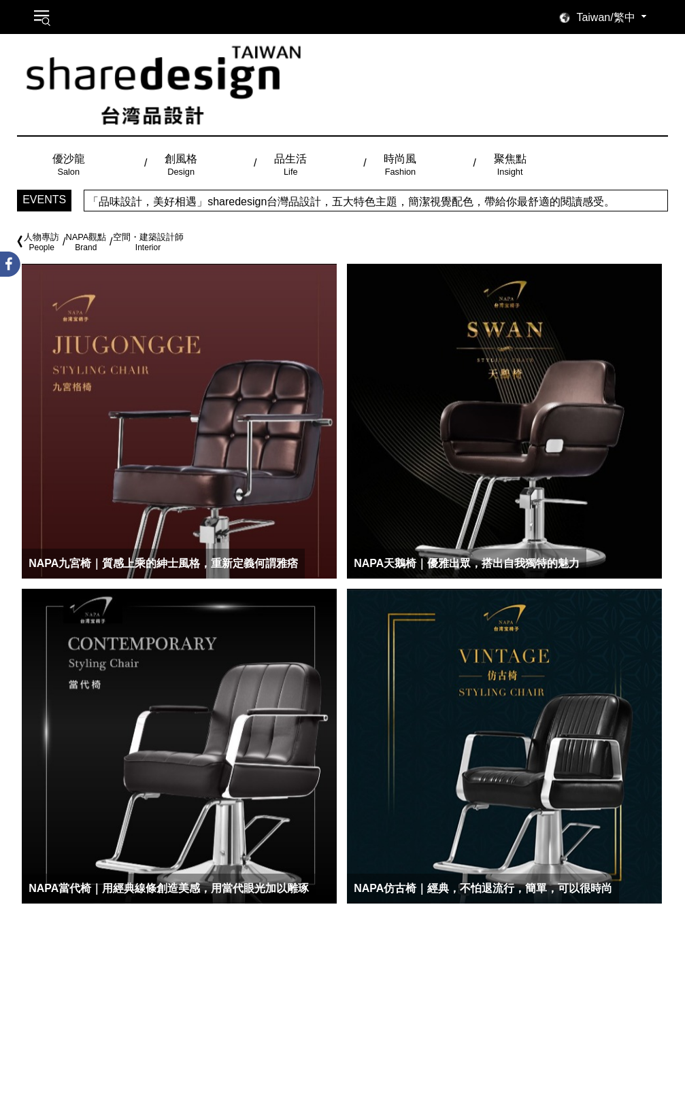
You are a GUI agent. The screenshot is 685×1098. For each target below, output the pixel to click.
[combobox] (613, 17)
